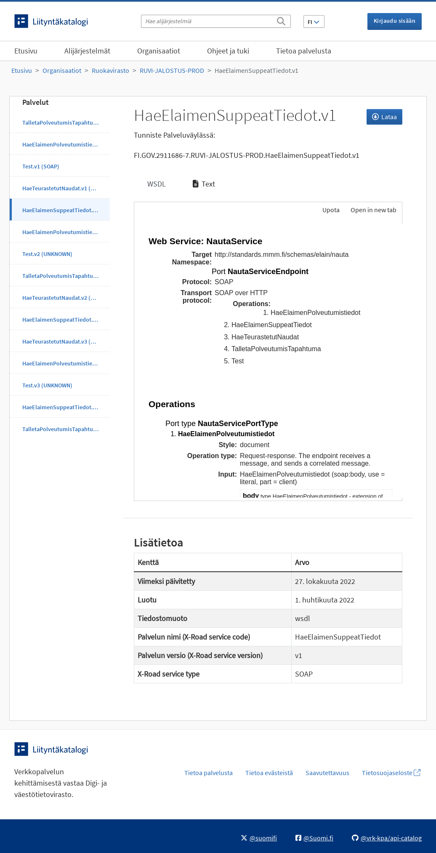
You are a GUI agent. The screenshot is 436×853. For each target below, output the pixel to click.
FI (313, 22)
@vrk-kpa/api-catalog (387, 838)
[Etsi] (281, 20)
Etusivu (25, 51)
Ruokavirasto (110, 70)
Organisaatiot (158, 51)
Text (204, 184)
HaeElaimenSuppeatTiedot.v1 (256, 70)
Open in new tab (373, 209)
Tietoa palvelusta (303, 51)
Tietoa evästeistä (269, 772)
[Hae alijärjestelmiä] (216, 21)
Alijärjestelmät (87, 51)
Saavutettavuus (327, 772)
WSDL (156, 184)
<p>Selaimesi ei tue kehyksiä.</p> (268, 361)
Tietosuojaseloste (391, 772)
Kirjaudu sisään (394, 20)
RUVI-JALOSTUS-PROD (172, 70)
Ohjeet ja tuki (228, 51)
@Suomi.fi (314, 838)
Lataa (384, 116)
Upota (330, 209)
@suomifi (259, 838)
